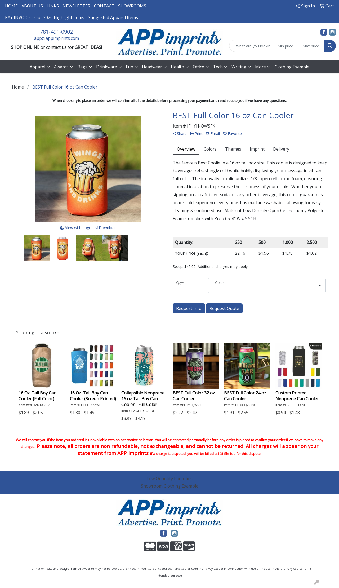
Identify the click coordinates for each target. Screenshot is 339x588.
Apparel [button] (37, 67)
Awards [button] (61, 67)
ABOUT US (32, 6)
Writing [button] (238, 67)
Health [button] (177, 67)
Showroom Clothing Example (169, 486)
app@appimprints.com (56, 38)
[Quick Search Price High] (312, 46)
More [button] (260, 67)
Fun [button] (129, 67)
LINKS (53, 6)
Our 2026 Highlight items (59, 17)
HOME (11, 6)
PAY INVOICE (18, 17)
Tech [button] (218, 67)
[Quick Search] (252, 46)
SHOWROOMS (132, 6)
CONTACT (104, 6)
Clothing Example (292, 67)
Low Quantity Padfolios (169, 478)
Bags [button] (82, 67)
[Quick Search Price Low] (287, 46)
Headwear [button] (152, 67)
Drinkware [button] (106, 67)
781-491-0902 (56, 31)
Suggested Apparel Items (113, 17)
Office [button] (198, 67)
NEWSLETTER (76, 6)
